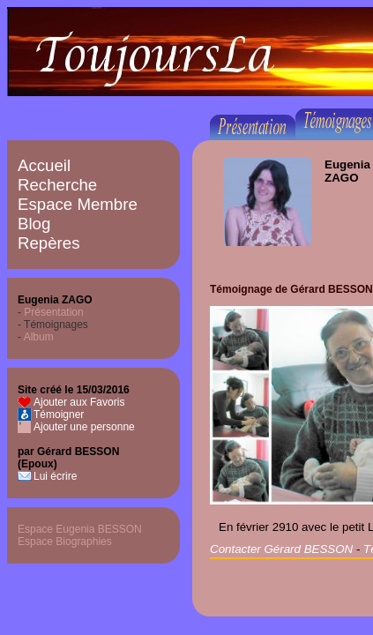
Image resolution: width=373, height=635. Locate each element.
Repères (49, 243)
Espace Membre (78, 204)
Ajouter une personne (84, 427)
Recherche (57, 185)
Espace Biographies (65, 541)
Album (39, 337)
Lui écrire (55, 476)
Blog (34, 223)
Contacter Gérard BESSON (281, 549)
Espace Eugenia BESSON (80, 529)
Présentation (53, 312)
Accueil (44, 165)
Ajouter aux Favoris (79, 402)
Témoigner (59, 414)
